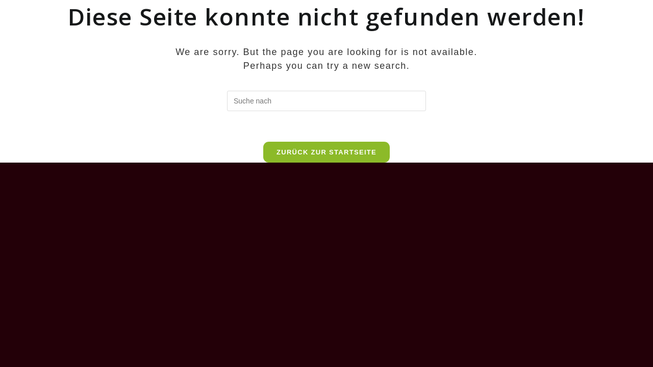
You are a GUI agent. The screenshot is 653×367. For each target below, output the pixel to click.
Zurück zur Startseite (326, 152)
